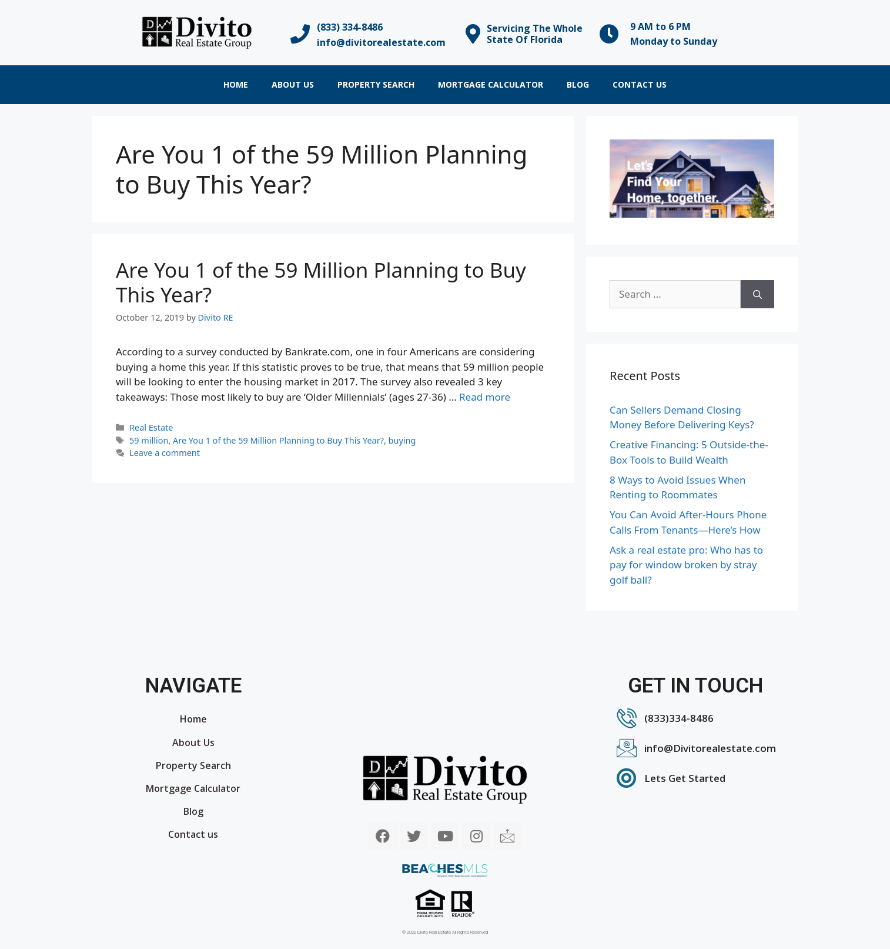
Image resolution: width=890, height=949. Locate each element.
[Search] (757, 294)
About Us (293, 84)
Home (235, 84)
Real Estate (151, 427)
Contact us (640, 84)
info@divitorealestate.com (381, 42)
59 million (148, 440)
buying (402, 440)
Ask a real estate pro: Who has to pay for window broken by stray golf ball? (686, 565)
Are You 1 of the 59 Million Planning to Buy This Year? (321, 282)
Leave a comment (164, 452)
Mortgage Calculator (490, 84)
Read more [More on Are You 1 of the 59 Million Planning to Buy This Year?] (484, 397)
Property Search (375, 84)
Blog (578, 84)
